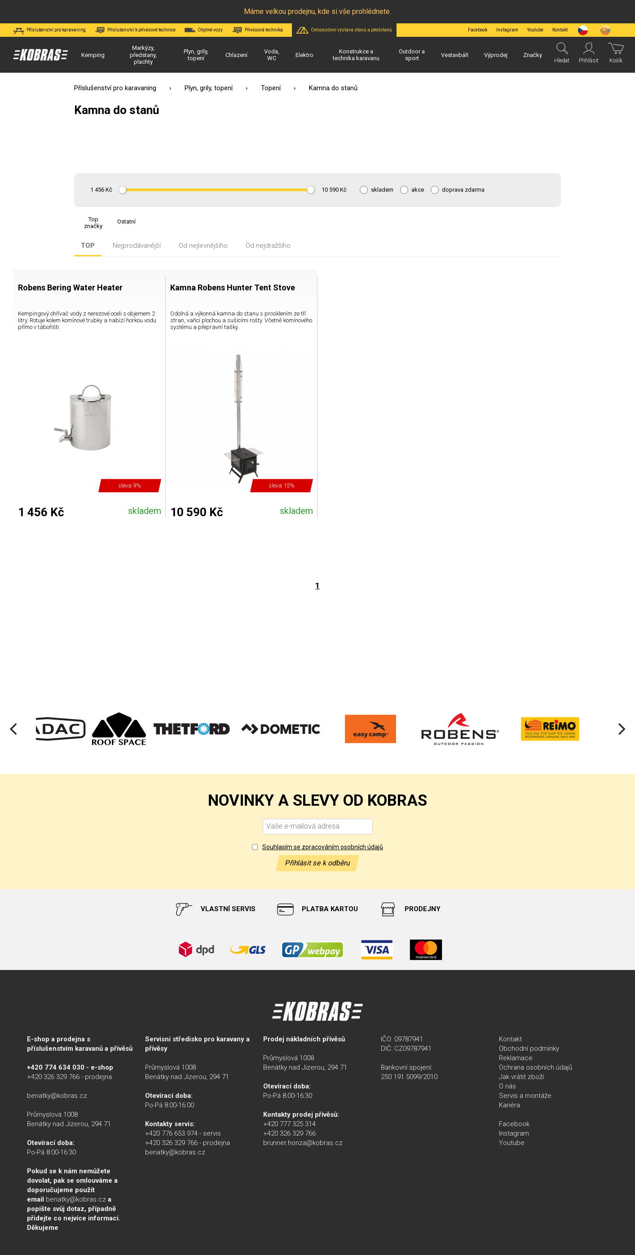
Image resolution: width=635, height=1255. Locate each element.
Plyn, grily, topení (209, 88)
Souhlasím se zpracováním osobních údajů (322, 847)
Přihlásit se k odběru (317, 863)
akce (417, 190)
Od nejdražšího (268, 246)
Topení (271, 88)
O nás (507, 1086)
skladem (382, 190)
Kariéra (509, 1105)
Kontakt (510, 1039)
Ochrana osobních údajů (535, 1067)
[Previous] (14, 729)
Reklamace (516, 1058)
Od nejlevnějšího (203, 246)
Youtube (535, 29)
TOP (88, 246)
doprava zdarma (463, 190)
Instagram (507, 29)
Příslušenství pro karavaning (115, 88)
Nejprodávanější (137, 246)
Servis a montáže (525, 1096)
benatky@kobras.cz (57, 1096)
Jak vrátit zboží (521, 1077)
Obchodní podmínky (529, 1048)
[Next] (621, 729)
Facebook (477, 29)
